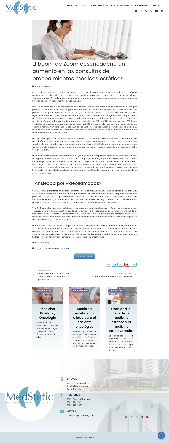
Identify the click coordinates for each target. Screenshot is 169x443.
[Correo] (63, 411)
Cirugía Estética (43, 248)
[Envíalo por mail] (108, 265)
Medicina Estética (60, 248)
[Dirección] (63, 379)
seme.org (44, 242)
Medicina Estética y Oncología (47, 313)
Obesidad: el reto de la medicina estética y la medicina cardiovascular (121, 320)
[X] (151, 11)
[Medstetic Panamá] (21, 8)
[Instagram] (141, 11)
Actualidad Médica (44, 86)
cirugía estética (82, 236)
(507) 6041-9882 (75, 399)
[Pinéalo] (127, 265)
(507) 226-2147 (74, 402)
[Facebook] (135, 11)
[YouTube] (156, 11)
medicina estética (41, 173)
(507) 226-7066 (74, 405)
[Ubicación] (161, 11)
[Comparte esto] (115, 265)
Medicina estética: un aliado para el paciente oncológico (84, 318)
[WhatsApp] (146, 11)
